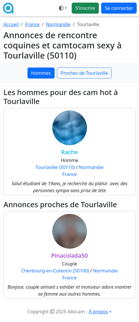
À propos (98, 311)
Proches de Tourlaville (84, 73)
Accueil (11, 24)
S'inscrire (85, 8)
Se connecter (119, 8)
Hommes (41, 73)
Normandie (58, 24)
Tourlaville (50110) (55, 167)
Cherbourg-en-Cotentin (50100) (55, 271)
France (32, 24)
